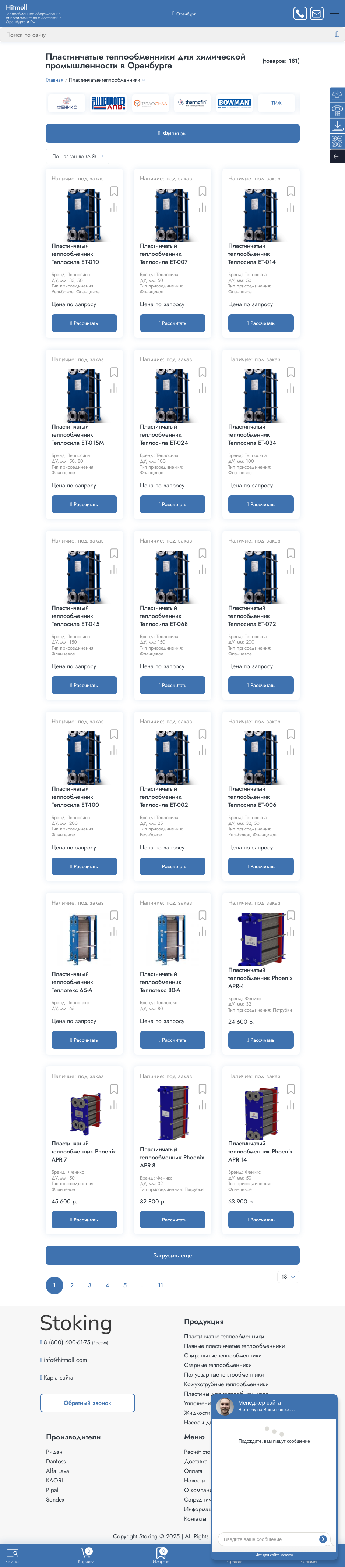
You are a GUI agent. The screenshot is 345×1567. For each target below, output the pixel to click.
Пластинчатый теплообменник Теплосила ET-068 (164, 616)
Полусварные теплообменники (224, 1374)
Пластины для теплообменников (226, 1393)
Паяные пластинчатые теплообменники (234, 1346)
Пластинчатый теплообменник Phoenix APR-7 (84, 1152)
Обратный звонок (87, 1403)
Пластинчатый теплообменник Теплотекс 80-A (161, 982)
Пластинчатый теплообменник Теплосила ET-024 (164, 435)
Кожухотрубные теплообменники (226, 1384)
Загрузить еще (172, 1255)
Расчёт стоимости (206, 1452)
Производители (73, 1437)
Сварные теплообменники (218, 1365)
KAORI (54, 1480)
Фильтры (172, 133)
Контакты (195, 1518)
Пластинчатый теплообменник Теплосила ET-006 (252, 797)
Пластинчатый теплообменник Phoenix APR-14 (260, 1152)
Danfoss (56, 1461)
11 (160, 1285)
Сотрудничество (204, 1499)
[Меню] (334, 13)
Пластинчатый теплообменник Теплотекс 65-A (72, 982)
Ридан (54, 1452)
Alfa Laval (58, 1471)
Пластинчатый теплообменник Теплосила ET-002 (164, 797)
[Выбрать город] (184, 13)
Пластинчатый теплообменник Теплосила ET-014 (252, 254)
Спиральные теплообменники (223, 1355)
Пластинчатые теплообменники (224, 1336)
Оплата (193, 1471)
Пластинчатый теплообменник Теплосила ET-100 (75, 797)
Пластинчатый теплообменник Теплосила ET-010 (75, 254)
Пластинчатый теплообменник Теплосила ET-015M (78, 435)
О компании (200, 1490)
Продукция (204, 1321)
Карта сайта (58, 1377)
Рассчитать (84, 323)
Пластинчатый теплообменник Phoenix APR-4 (260, 978)
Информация (201, 1509)
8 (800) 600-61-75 (67, 1342)
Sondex (55, 1499)
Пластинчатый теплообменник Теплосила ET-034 (252, 435)
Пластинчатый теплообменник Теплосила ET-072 (252, 616)
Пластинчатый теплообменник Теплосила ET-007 (164, 254)
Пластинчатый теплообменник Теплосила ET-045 (76, 616)
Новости (194, 1480)
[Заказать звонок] (300, 13)
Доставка (196, 1461)
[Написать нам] (317, 13)
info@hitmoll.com (65, 1360)
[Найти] (343, 34)
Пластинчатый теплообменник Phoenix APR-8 (172, 1157)
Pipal (52, 1490)
